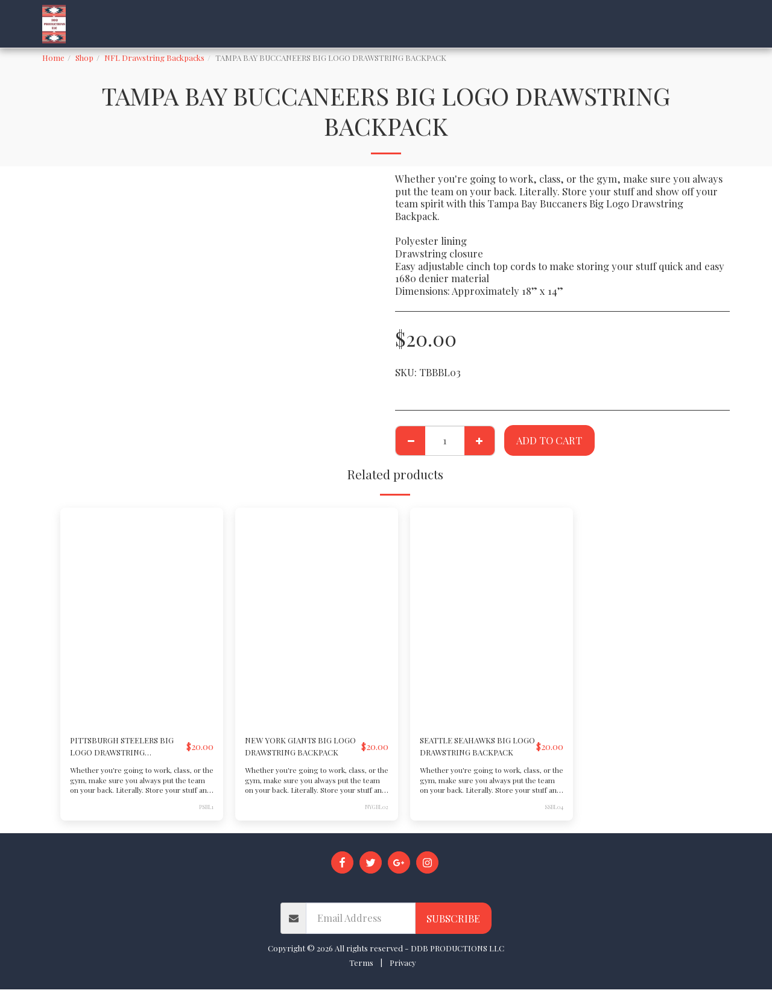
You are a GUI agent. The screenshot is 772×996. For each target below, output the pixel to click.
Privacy (403, 968)
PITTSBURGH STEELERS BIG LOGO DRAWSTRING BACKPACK (119, 749)
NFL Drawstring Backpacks (154, 57)
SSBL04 (553, 812)
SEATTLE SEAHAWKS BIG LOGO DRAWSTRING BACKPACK (468, 749)
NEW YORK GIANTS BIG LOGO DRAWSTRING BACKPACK (299, 749)
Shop (84, 57)
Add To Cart (549, 440)
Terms (361, 968)
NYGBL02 (375, 812)
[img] (141, 616)
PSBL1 (206, 812)
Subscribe (453, 924)
